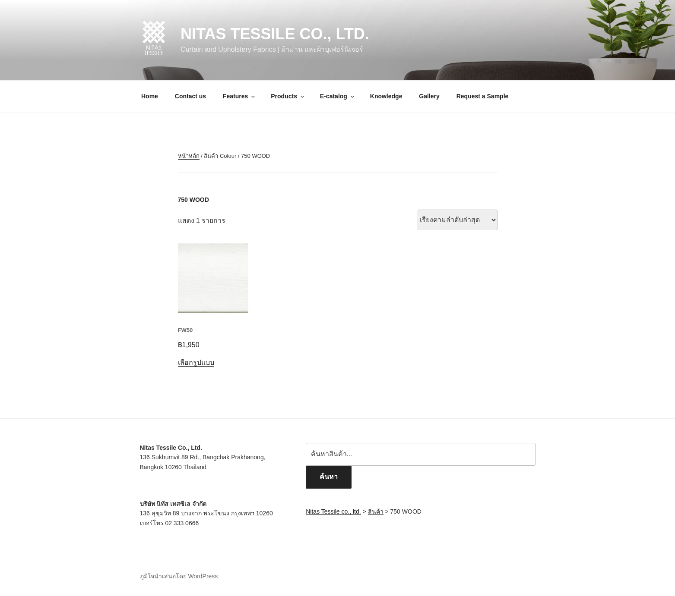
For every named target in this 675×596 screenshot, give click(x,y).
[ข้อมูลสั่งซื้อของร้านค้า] (458, 220)
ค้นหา (329, 476)
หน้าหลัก (189, 156)
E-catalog (337, 96)
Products (288, 96)
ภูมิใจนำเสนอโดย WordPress (179, 576)
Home (149, 96)
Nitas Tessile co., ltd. (275, 34)
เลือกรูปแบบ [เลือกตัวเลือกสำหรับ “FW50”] (196, 362)
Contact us (190, 96)
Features (239, 96)
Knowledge (386, 96)
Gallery (429, 96)
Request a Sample (482, 96)
